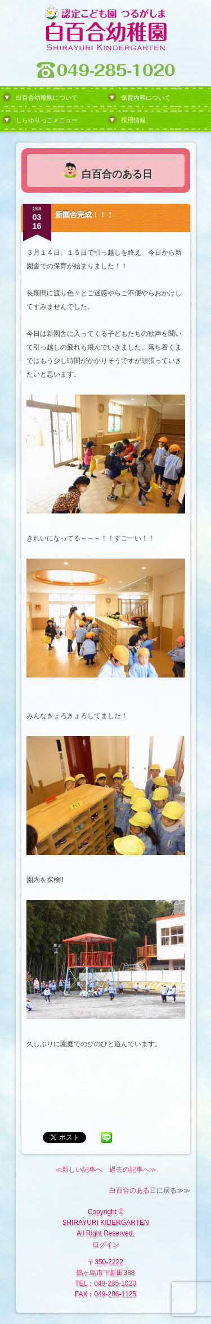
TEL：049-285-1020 (105, 1283)
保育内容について (145, 97)
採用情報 (133, 120)
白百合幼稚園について (47, 97)
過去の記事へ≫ (132, 1170)
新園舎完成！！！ (84, 214)
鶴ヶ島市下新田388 (105, 1273)
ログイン (105, 1244)
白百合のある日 (132, 1190)
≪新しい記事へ (78, 1170)
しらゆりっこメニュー (47, 120)
